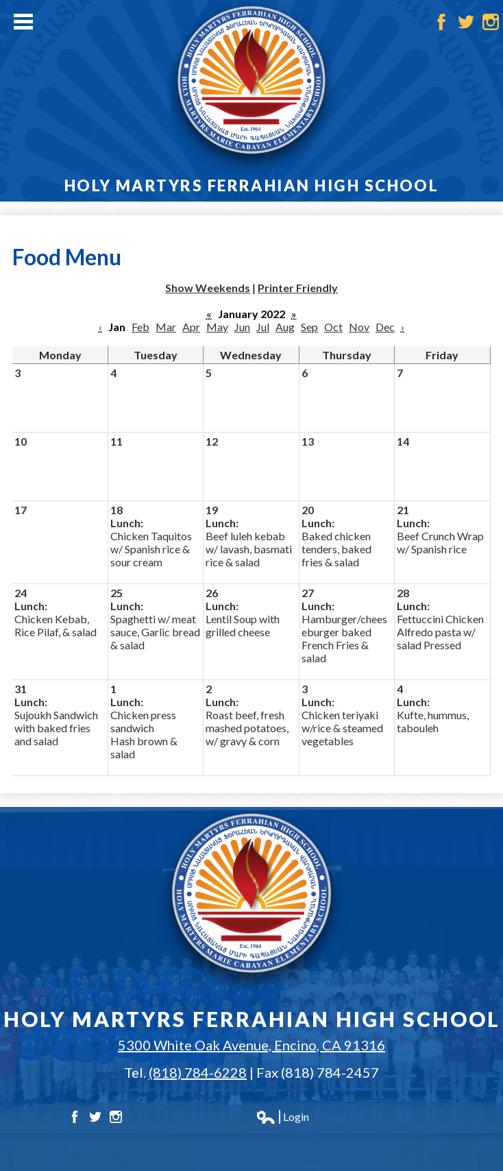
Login (282, 1117)
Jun (242, 326)
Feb (140, 326)
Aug (285, 326)
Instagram (490, 22)
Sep (309, 326)
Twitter (466, 22)
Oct (333, 326)
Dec (385, 326)
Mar (166, 326)
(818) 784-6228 (198, 1072)
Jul (262, 326)
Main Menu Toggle (23, 21)
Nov (359, 326)
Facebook (441, 22)
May (217, 326)
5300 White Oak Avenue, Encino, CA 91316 (251, 1045)
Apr (191, 326)
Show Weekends (207, 287)
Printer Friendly (298, 287)
